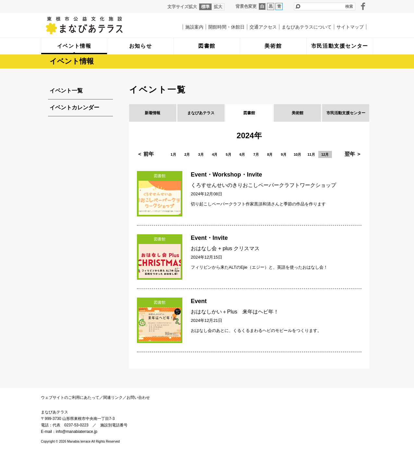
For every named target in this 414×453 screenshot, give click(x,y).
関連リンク (113, 397)
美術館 (297, 113)
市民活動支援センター (345, 113)
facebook (363, 6)
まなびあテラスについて (307, 27)
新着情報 (152, 113)
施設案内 (194, 27)
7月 (256, 154)
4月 (214, 154)
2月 (187, 154)
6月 (242, 154)
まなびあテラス (97, 25)
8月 (270, 154)
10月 (297, 154)
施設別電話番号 (114, 425)
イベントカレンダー (74, 107)
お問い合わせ (138, 397)
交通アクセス (263, 27)
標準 (205, 6)
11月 (311, 154)
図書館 (249, 113)
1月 (173, 154)
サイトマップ (350, 27)
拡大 (218, 6)
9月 (283, 154)
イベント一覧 (66, 91)
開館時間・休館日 (226, 27)
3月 (201, 154)
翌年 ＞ (353, 154)
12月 (325, 154)
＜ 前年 (145, 154)
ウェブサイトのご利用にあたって (70, 397)
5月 (228, 154)
